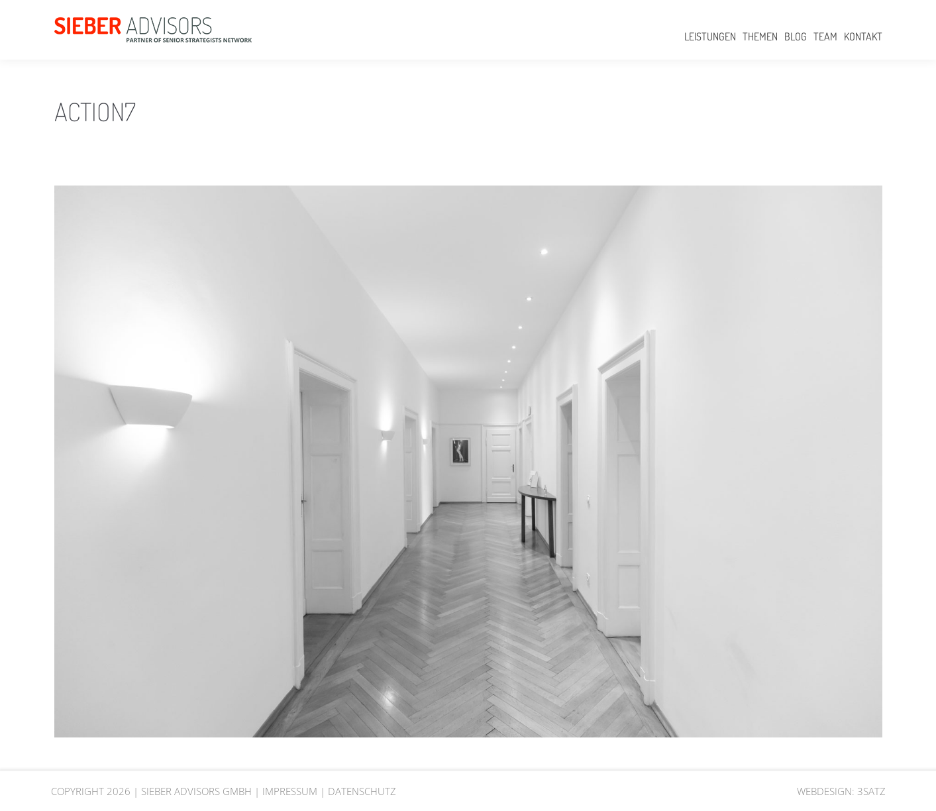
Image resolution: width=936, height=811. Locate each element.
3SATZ (871, 791)
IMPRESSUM (289, 791)
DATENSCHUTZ (362, 791)
